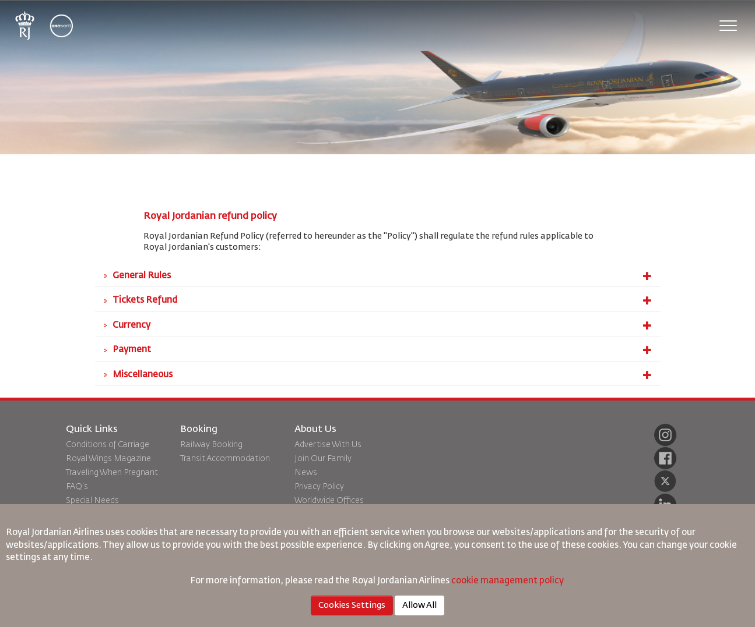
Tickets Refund (382, 300)
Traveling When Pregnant (112, 473)
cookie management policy (508, 580)
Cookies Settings (351, 605)
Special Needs (92, 501)
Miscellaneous (382, 375)
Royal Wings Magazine (108, 459)
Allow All (419, 605)
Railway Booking (211, 445)
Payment (382, 350)
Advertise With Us (327, 445)
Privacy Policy (319, 487)
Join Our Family (323, 459)
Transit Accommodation (225, 459)
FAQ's (77, 487)
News (305, 473)
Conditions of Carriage (107, 445)
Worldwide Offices (329, 501)
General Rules (382, 276)
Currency (382, 325)
